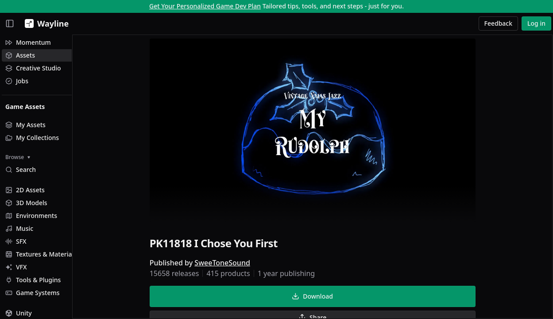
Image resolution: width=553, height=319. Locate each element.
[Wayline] (45, 23)
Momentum (28, 42)
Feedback (498, 23)
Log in (536, 23)
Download (326, 297)
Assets (20, 55)
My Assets (25, 125)
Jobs (16, 81)
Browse (17, 157)
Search (20, 169)
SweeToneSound (236, 264)
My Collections (32, 137)
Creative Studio (33, 68)
